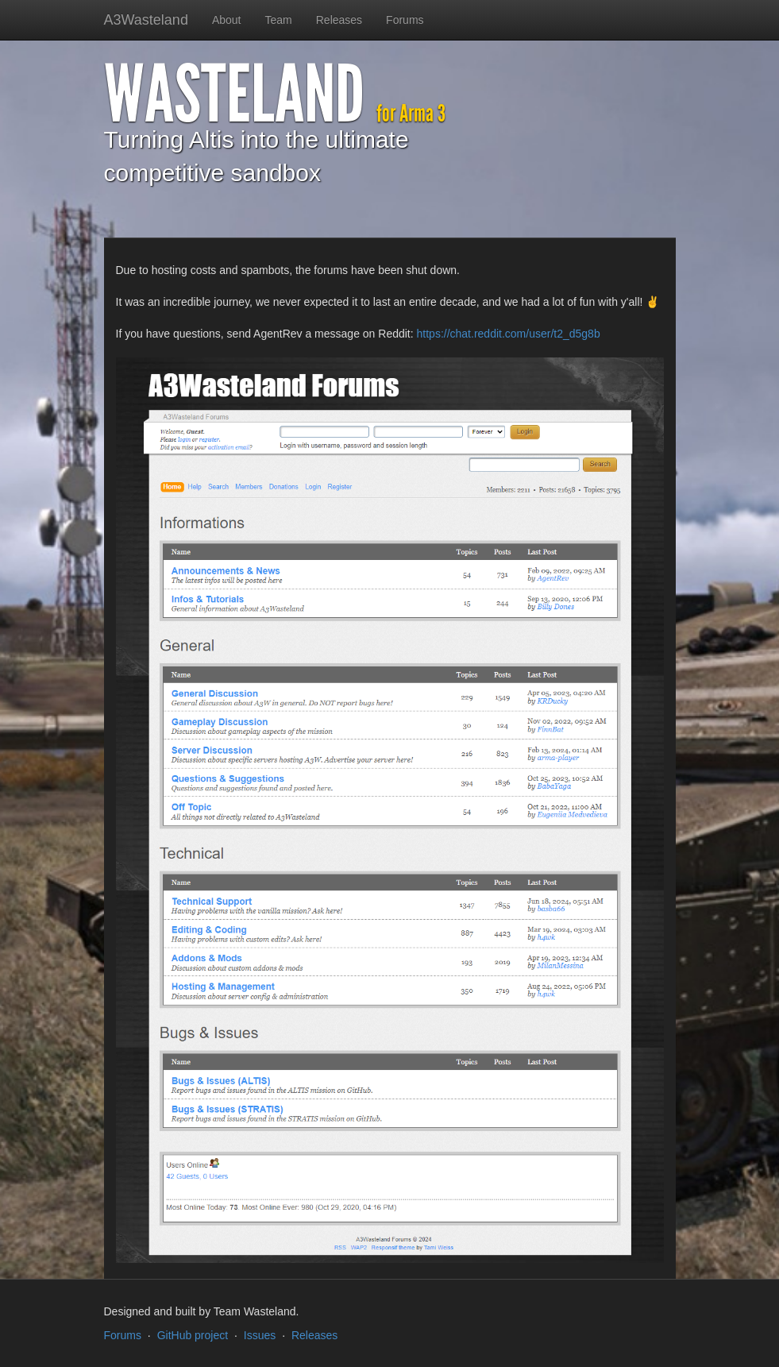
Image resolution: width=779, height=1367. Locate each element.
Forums (404, 20)
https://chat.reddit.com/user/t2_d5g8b (508, 333)
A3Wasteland (146, 20)
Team (278, 20)
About (226, 20)
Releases (339, 20)
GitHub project (192, 1335)
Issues (260, 1335)
